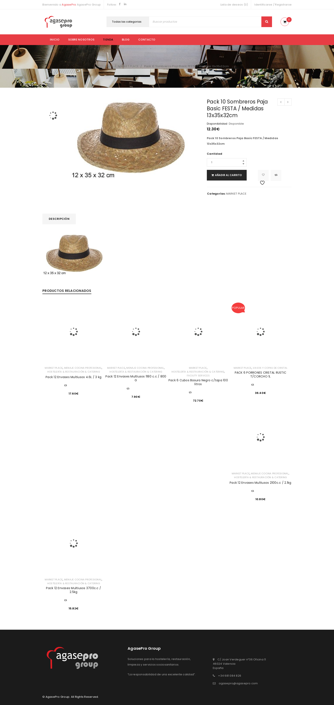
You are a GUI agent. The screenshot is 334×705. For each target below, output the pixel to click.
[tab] (59, 219)
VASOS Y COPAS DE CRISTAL (270, 368)
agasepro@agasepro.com (238, 683)
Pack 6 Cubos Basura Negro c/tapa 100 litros (198, 382)
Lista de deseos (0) (234, 5)
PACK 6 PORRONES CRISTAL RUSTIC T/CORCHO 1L (260, 374)
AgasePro (69, 5)
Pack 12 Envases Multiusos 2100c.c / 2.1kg (260, 483)
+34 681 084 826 (229, 676)
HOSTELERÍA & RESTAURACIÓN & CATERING (73, 371)
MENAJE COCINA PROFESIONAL (83, 368)
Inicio (55, 40)
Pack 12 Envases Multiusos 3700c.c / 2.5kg (73, 590)
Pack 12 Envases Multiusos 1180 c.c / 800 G (135, 378)
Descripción (59, 219)
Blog (126, 40)
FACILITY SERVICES (198, 375)
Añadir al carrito (233, 175)
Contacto (146, 40)
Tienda (108, 40)
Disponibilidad (217, 124)
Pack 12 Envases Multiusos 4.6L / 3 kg (73, 377)
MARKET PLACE (128, 66)
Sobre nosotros (81, 40)
